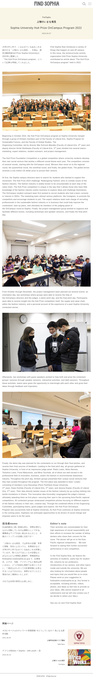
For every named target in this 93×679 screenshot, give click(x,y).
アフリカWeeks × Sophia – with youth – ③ (21, 651)
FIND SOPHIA (46, 3)
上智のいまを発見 (46, 21)
